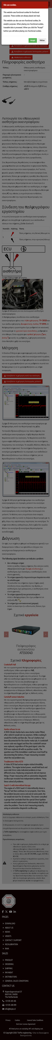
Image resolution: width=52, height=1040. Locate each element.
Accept (32, 40)
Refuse (42, 40)
